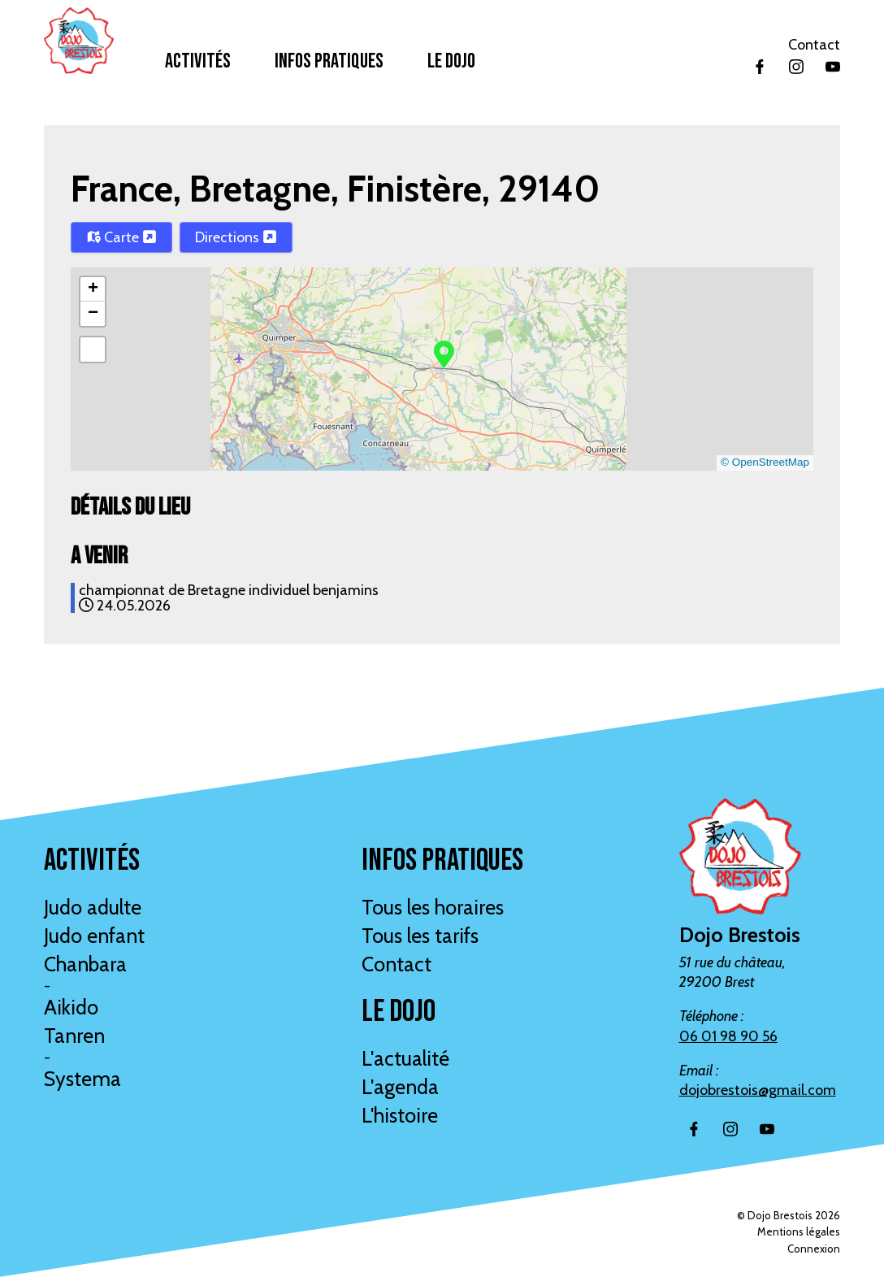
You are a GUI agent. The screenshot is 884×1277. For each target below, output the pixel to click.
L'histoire (400, 1115)
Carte (121, 237)
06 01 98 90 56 (728, 1036)
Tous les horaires (433, 907)
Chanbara (85, 964)
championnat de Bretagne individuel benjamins (229, 590)
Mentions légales (798, 1231)
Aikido (71, 1007)
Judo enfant (94, 935)
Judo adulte (92, 907)
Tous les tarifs (420, 935)
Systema (82, 1078)
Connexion (813, 1248)
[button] (444, 353)
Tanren (74, 1035)
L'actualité (405, 1058)
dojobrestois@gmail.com (757, 1090)
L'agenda (400, 1087)
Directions (236, 237)
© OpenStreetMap (765, 462)
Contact (814, 44)
